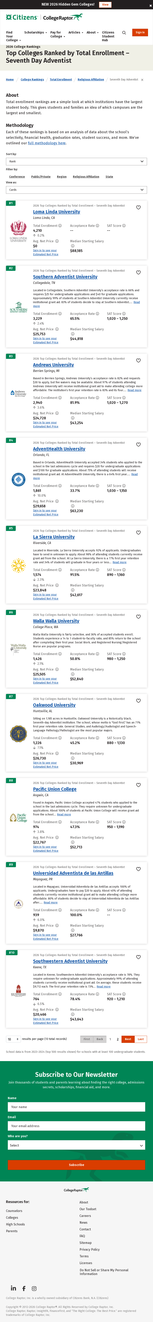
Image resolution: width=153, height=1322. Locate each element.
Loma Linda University (56, 212)
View (105, 4)
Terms (84, 1256)
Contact (85, 1229)
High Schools (15, 1224)
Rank (12, 161)
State (109, 176)
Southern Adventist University (65, 277)
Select (14, 1145)
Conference (17, 176)
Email (12, 1117)
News (83, 1222)
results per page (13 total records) (36, 1039)
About (91, 32)
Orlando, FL (41, 455)
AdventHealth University (59, 449)
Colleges (12, 1217)
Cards (13, 190)
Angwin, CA (40, 795)
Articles (74, 32)
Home (10, 79)
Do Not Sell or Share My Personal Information (104, 1272)
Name (12, 1098)
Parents (12, 1231)
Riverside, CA (42, 543)
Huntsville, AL (42, 711)
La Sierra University (54, 537)
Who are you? (18, 1136)
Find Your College (12, 36)
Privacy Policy (89, 1249)
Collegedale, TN (44, 283)
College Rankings (32, 79)
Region (62, 176)
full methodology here (47, 143)
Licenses (85, 1263)
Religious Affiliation (91, 79)
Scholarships (34, 32)
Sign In (140, 32)
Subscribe (76, 1165)
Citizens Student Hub (108, 36)
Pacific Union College (54, 789)
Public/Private (41, 176)
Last (141, 1039)
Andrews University (53, 365)
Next (128, 1039)
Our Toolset (87, 1209)
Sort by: (11, 154)
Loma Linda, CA (44, 218)
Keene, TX (39, 967)
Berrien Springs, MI (46, 371)
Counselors (14, 1211)
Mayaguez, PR (43, 879)
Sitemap (85, 1243)
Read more (134, 390)
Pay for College (56, 34)
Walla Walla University (56, 621)
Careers (85, 1216)
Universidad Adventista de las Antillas (73, 873)
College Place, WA (45, 627)
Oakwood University (54, 705)
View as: (11, 182)
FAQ (82, 1236)
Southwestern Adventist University (70, 961)
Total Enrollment (61, 79)
